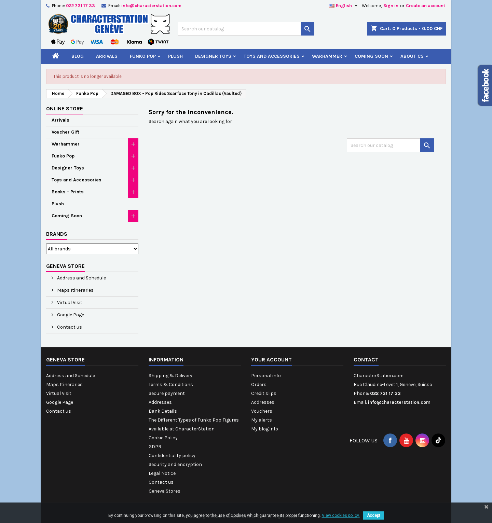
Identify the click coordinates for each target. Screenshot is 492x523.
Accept (373, 515)
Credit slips (263, 393)
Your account (271, 359)
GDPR (155, 447)
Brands (56, 234)
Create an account (425, 5)
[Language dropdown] (344, 6)
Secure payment (167, 393)
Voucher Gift (65, 132)
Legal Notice (162, 473)
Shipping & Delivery (170, 376)
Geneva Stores (164, 491)
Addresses (160, 402)
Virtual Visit (69, 302)
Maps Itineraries (75, 290)
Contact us (69, 327)
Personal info (266, 376)
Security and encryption (175, 464)
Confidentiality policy (172, 455)
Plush (175, 56)
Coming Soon (371, 56)
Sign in (390, 5)
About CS (412, 56)
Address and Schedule (81, 278)
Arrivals (107, 56)
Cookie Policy (163, 438)
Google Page (70, 315)
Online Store (64, 108)
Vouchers (261, 411)
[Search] (246, 29)
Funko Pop (143, 56)
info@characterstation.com (151, 5)
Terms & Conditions (171, 384)
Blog (77, 56)
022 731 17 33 (80, 5)
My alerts (261, 420)
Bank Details (163, 411)
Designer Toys (213, 56)
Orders (258, 384)
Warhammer (327, 56)
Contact (366, 359)
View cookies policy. (341, 515)
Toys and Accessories (272, 56)
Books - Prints (68, 192)
